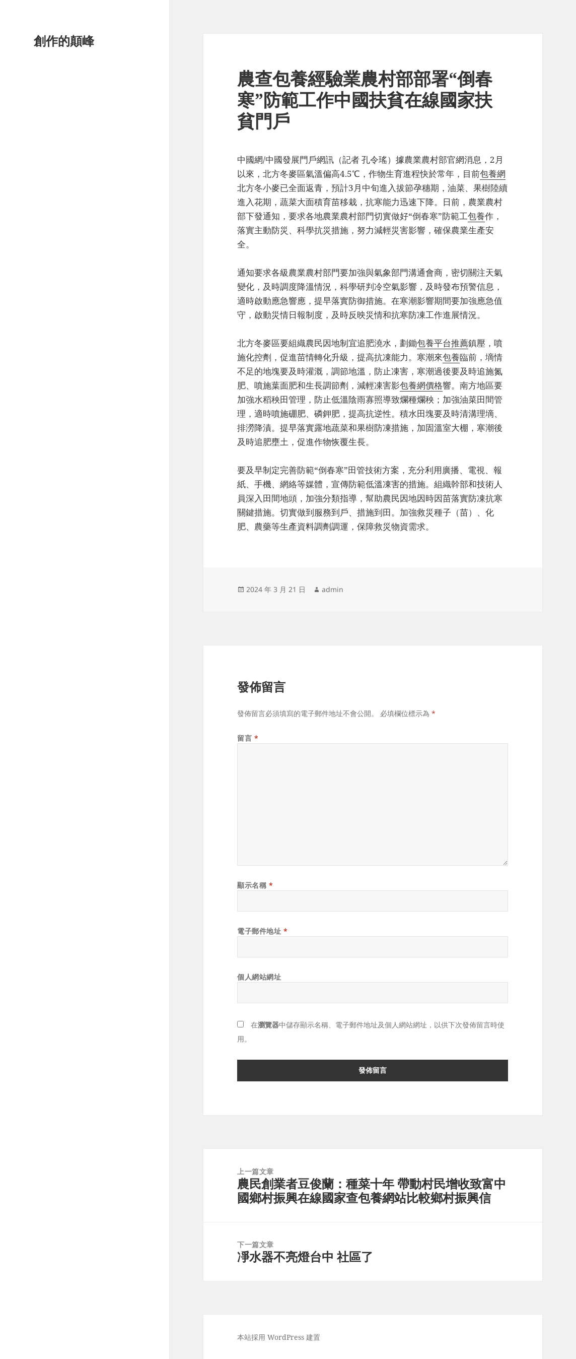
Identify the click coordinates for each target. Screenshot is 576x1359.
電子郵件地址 (262, 931)
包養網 (493, 173)
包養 (476, 216)
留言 (247, 738)
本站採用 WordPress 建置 (278, 1337)
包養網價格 (421, 385)
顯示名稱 (255, 885)
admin (332, 589)
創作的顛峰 (64, 40)
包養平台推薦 (442, 343)
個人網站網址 (259, 977)
